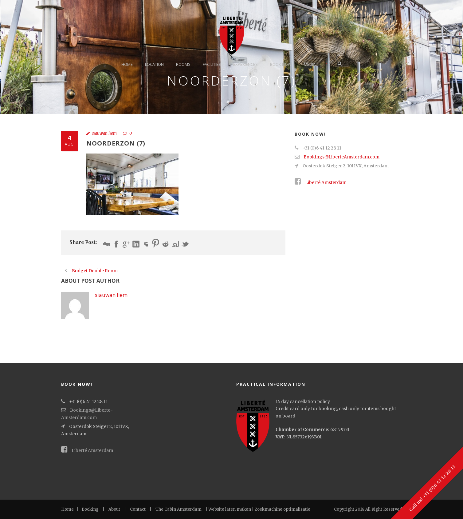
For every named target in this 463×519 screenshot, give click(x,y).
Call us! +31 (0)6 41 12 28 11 (432, 488)
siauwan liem (104, 133)
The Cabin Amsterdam (178, 509)
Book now (281, 64)
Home (127, 64)
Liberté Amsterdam (321, 182)
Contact (138, 509)
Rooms (183, 64)
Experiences (245, 64)
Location (154, 64)
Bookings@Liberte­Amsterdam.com (341, 157)
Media (310, 64)
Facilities (212, 64)
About (114, 509)
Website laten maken (229, 509)
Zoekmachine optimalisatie (282, 509)
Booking (90, 509)
